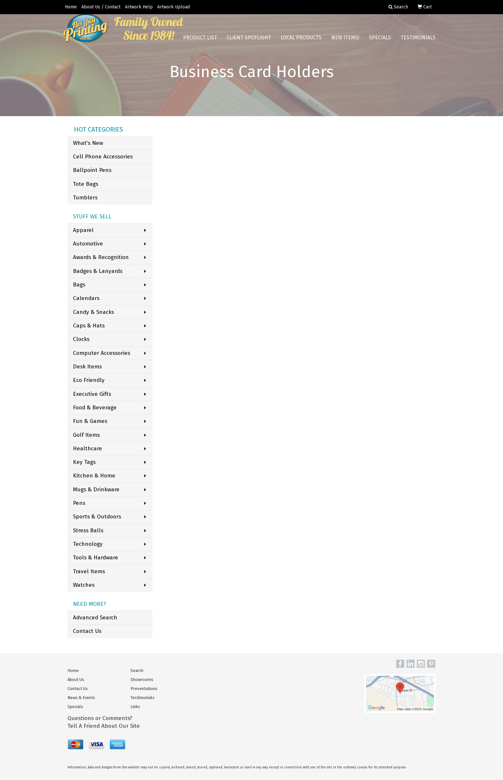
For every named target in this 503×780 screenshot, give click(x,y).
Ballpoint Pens (92, 170)
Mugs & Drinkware (96, 489)
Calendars (86, 298)
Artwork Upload (173, 7)
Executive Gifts (92, 394)
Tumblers (85, 197)
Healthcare (87, 448)
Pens (79, 503)
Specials (380, 42)
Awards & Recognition (101, 257)
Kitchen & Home (94, 475)
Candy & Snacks (93, 312)
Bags (79, 284)
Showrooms (141, 679)
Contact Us (87, 631)
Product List (200, 42)
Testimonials (418, 42)
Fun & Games (90, 421)
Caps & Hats (89, 325)
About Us (75, 679)
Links (135, 706)
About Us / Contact (100, 7)
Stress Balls (88, 530)
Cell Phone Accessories (103, 156)
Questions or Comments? (99, 718)
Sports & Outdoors (97, 516)
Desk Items (87, 366)
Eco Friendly (89, 380)
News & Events (81, 697)
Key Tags (84, 462)
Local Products (301, 42)
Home (71, 7)
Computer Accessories (101, 353)
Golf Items (86, 435)
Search (136, 670)
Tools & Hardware (95, 557)
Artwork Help (139, 7)
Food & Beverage (95, 407)
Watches (84, 585)
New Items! (345, 42)
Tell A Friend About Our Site (103, 726)
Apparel (83, 230)
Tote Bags (85, 184)
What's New (88, 143)
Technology (88, 544)
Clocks (81, 339)
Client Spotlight (249, 42)
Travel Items (89, 571)
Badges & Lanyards (97, 271)
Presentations (144, 688)
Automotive (88, 243)
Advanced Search (95, 617)
